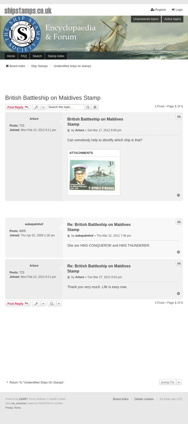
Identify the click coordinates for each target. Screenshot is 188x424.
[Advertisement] (94, 82)
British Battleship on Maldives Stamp (53, 97)
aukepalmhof (34, 224)
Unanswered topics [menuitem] (145, 19)
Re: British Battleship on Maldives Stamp (99, 227)
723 (21, 125)
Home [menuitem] (11, 56)
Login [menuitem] (177, 9)
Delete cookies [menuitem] (144, 399)
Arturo (34, 119)
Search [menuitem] (37, 56)
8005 (22, 231)
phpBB (22, 399)
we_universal (19, 403)
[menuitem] (9, 408)
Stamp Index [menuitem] (56, 56)
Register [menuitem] (158, 9)
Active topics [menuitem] (172, 19)
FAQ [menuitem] (24, 56)
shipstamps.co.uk (28, 10)
